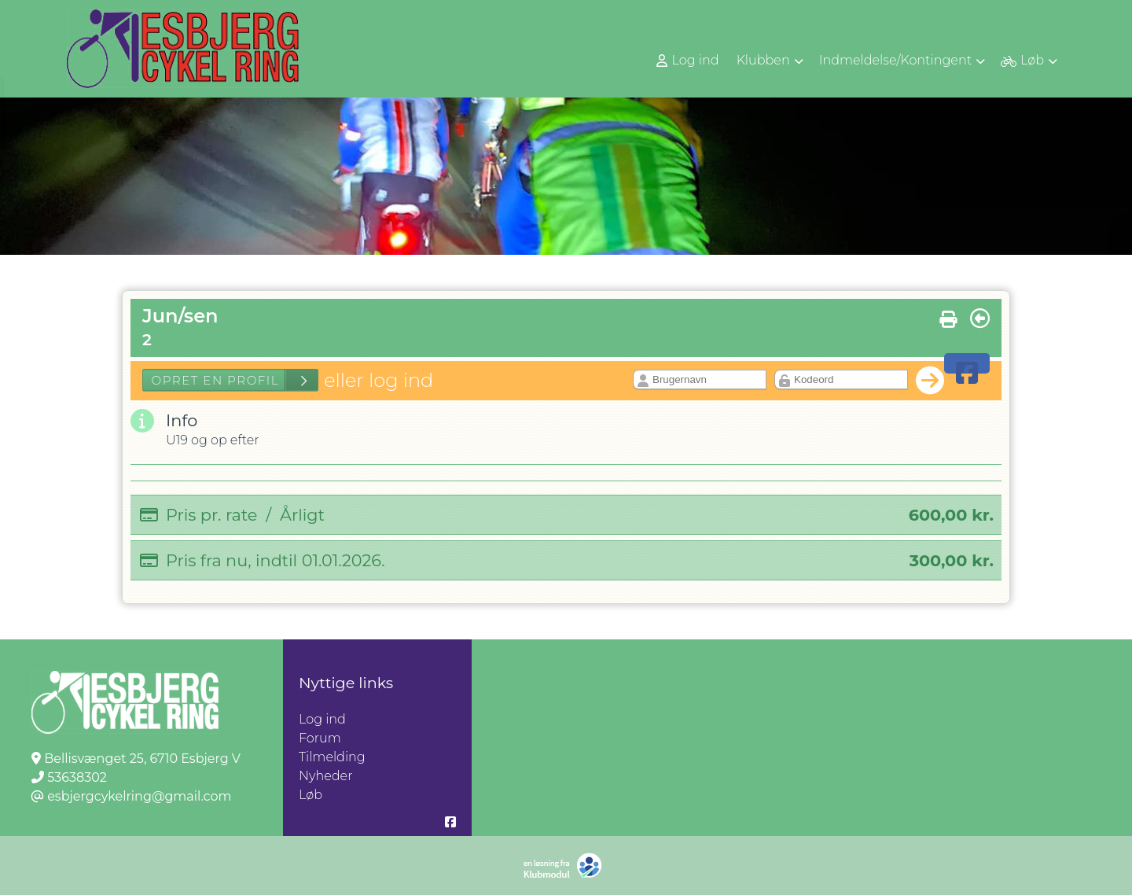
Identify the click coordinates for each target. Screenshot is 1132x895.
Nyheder (325, 775)
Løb (310, 794)
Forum (320, 738)
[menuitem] (689, 60)
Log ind (687, 60)
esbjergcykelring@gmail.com (139, 796)
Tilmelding (332, 757)
